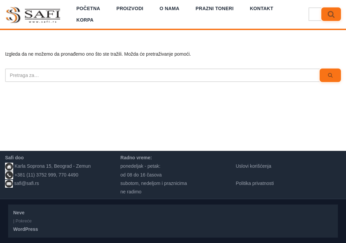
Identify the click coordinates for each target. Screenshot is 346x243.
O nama (169, 8)
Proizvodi (130, 8)
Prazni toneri (215, 8)
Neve (18, 212)
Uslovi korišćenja (253, 166)
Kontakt (261, 8)
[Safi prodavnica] (33, 15)
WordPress (25, 229)
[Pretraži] (314, 14)
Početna (88, 8)
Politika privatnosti (255, 183)
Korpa (85, 20)
